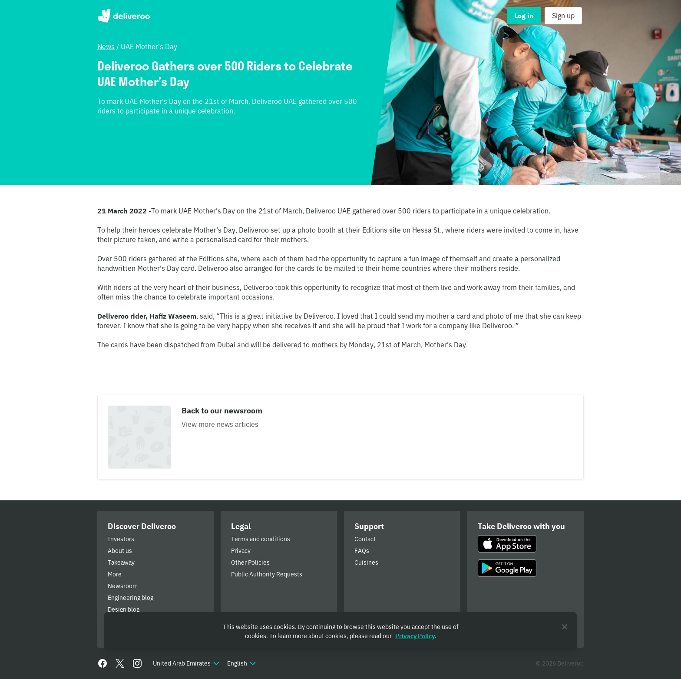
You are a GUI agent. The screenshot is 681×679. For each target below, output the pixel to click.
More (115, 574)
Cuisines (366, 562)
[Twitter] (120, 663)
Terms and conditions (260, 539)
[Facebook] (102, 663)
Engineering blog (130, 598)
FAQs (361, 551)
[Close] (564, 627)
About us (120, 551)
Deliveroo (123, 16)
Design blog (123, 609)
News (106, 46)
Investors (121, 539)
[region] (340, 631)
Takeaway (121, 562)
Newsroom (123, 586)
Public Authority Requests (266, 574)
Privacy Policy (415, 636)
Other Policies (250, 562)
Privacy (241, 551)
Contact (365, 539)
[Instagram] (137, 663)
